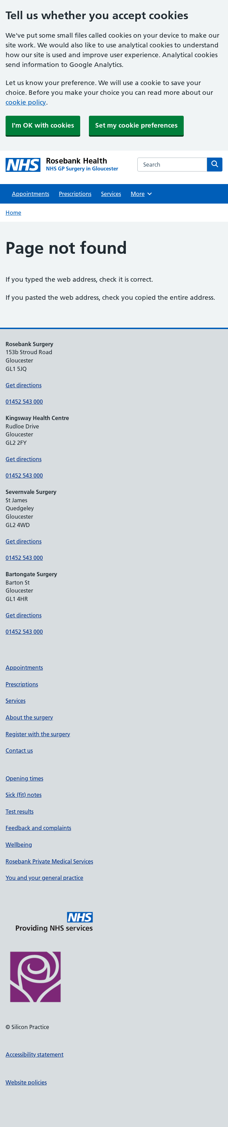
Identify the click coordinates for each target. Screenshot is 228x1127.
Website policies (26, 1082)
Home (13, 212)
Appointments (30, 193)
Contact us (19, 750)
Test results (19, 811)
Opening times (24, 778)
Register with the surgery (38, 734)
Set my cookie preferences (136, 125)
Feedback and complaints (38, 827)
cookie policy (26, 102)
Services (111, 193)
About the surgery (29, 717)
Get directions (23, 385)
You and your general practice (44, 877)
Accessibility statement (34, 1054)
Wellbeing (19, 844)
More (142, 194)
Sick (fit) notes (23, 794)
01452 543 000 (24, 401)
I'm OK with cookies (43, 125)
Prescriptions (75, 193)
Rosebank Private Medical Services (49, 861)
